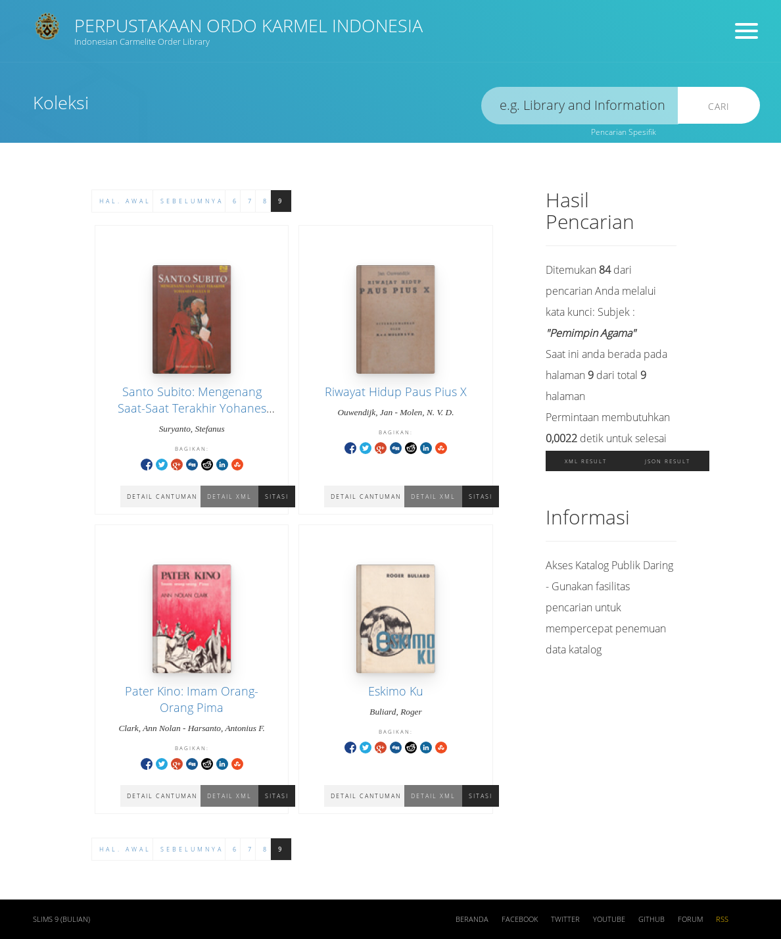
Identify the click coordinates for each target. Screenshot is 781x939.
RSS (722, 919)
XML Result (586, 461)
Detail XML (433, 496)
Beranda (472, 919)
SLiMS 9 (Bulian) (61, 919)
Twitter (565, 919)
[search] (579, 105)
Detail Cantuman (366, 496)
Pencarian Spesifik (623, 132)
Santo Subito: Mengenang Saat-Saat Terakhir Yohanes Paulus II (192, 408)
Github (651, 919)
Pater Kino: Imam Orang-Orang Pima (191, 699)
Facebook (520, 919)
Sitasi (277, 496)
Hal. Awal (125, 201)
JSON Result (667, 461)
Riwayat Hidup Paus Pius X (396, 391)
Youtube (609, 919)
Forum (690, 919)
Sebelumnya (192, 201)
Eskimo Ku (395, 691)
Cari (719, 106)
